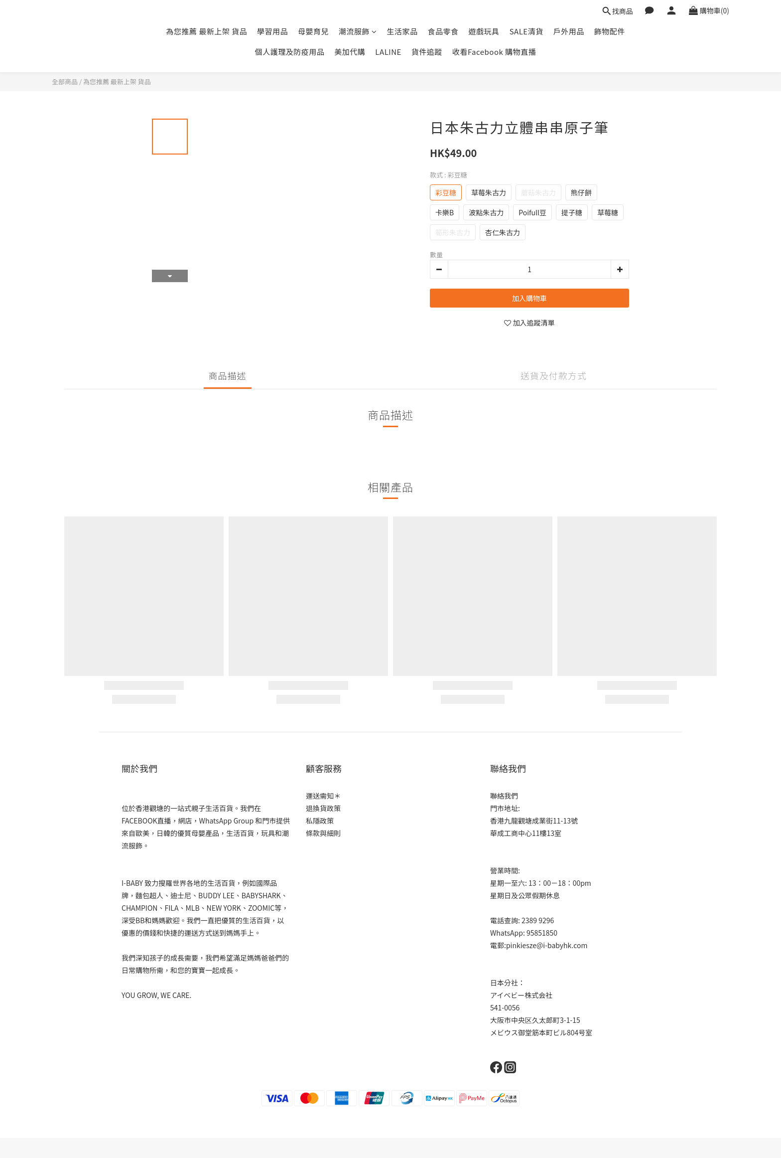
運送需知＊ (323, 796)
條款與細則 (323, 833)
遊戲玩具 (484, 31)
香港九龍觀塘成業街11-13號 (534, 821)
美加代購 (349, 51)
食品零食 (443, 31)
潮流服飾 (358, 31)
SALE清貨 (526, 31)
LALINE (388, 51)
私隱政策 (320, 821)
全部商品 (65, 81)
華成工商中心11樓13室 (525, 833)
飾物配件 (609, 31)
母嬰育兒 (313, 31)
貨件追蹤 (426, 51)
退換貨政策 (323, 808)
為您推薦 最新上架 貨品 (206, 31)
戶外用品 (568, 31)
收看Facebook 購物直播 (494, 51)
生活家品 (402, 31)
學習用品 (272, 31)
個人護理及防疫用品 (290, 51)
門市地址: (505, 808)
